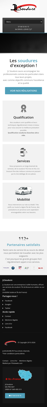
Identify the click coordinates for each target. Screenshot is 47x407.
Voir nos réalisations (23, 90)
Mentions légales (11, 320)
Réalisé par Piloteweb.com (12, 363)
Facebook (8, 301)
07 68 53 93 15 (23, 26)
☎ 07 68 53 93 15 (15, 396)
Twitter (7, 308)
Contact (8, 316)
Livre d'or (8, 324)
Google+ (8, 304)
